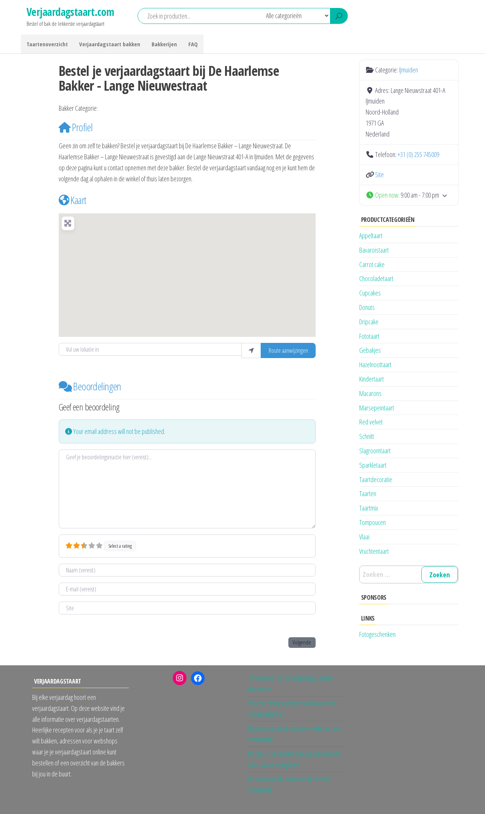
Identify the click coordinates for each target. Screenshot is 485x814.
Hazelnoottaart (375, 364)
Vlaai (364, 536)
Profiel (76, 127)
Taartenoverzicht (47, 44)
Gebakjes (370, 350)
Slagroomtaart (375, 450)
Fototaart (369, 336)
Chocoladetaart (376, 278)
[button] (187, 270)
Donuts (367, 307)
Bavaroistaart (374, 250)
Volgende (302, 642)
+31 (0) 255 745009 (418, 154)
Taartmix (368, 507)
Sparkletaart (372, 465)
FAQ (193, 44)
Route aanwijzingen (288, 350)
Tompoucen (372, 522)
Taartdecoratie (375, 479)
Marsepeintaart (376, 407)
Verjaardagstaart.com (70, 12)
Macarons (370, 393)
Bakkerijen (164, 44)
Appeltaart (370, 235)
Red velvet (371, 421)
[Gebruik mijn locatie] (251, 350)
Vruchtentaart (374, 551)
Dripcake (369, 321)
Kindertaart (371, 378)
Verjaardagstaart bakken (109, 44)
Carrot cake (372, 264)
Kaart (72, 200)
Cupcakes (370, 292)
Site (379, 174)
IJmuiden (111, 108)
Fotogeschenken (377, 634)
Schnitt (366, 436)
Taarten (367, 493)
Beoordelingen (90, 386)
